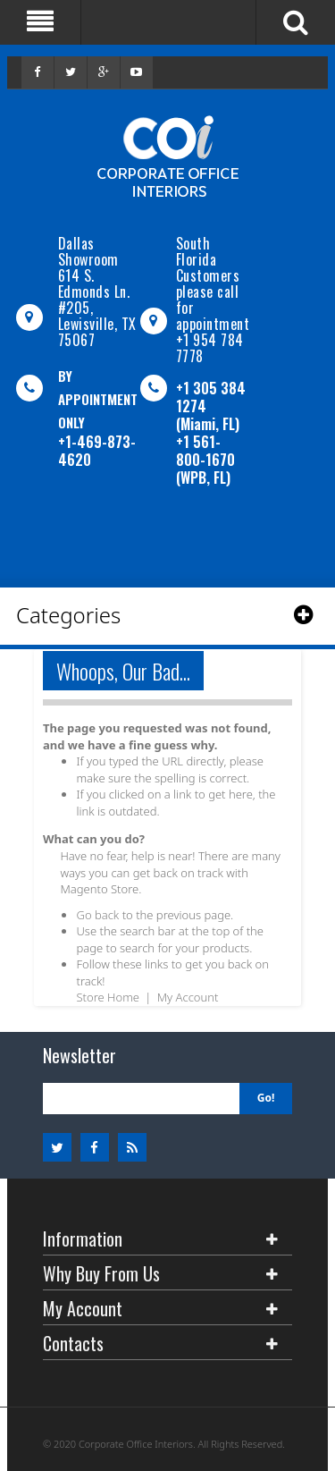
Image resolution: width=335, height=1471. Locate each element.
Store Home (107, 997)
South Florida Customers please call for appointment (213, 283)
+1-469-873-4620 (97, 450)
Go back (97, 915)
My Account (188, 997)
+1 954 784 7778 (210, 348)
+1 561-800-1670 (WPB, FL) (205, 459)
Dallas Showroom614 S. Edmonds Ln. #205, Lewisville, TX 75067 (97, 291)
